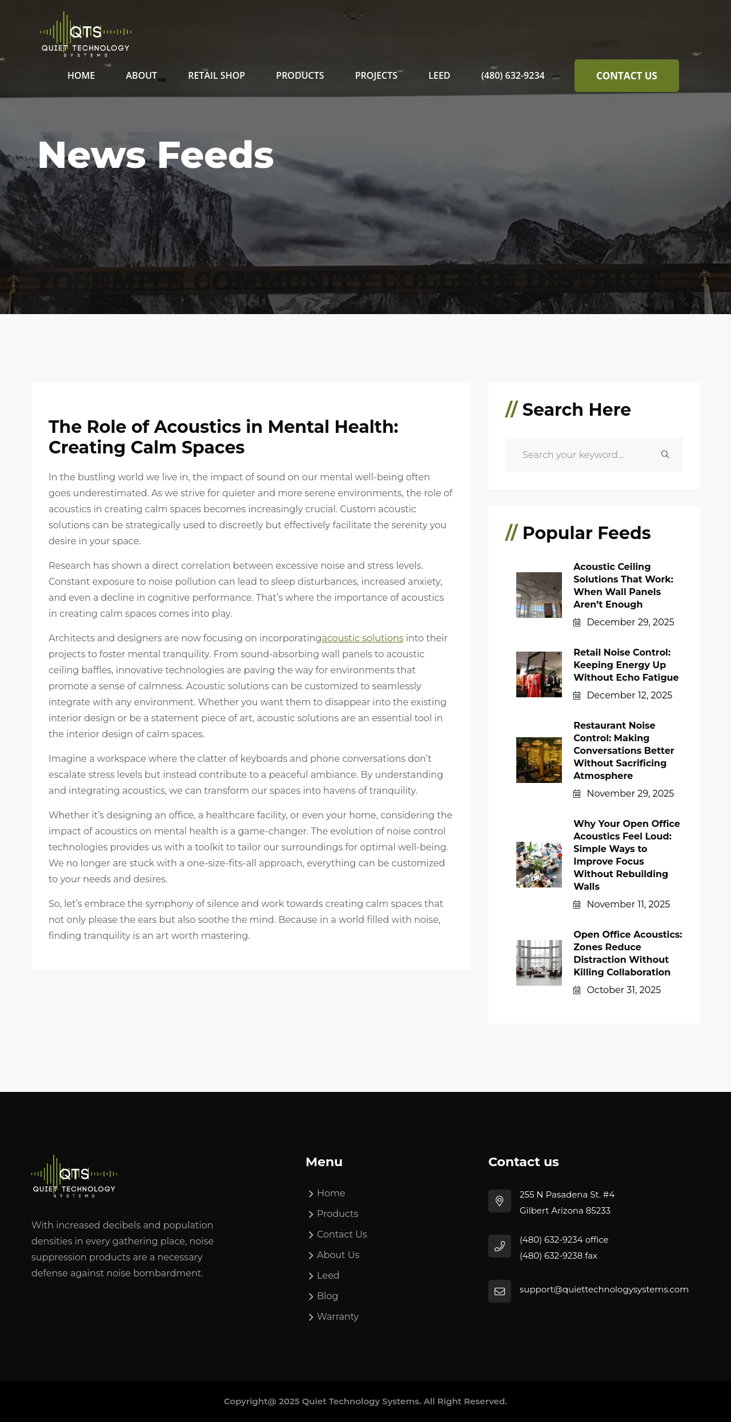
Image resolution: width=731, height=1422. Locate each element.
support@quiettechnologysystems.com (604, 1289)
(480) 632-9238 (551, 1255)
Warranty (338, 1316)
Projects (376, 75)
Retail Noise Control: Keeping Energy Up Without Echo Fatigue (626, 665)
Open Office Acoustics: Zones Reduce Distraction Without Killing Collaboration (627, 953)
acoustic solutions (362, 638)
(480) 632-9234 (513, 75)
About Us (338, 1255)
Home (81, 75)
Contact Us (626, 75)
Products (300, 75)
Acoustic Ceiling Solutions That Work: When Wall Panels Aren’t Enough (623, 585)
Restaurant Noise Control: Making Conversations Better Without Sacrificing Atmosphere (623, 750)
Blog (327, 1296)
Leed (439, 75)
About (142, 75)
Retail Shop (216, 75)
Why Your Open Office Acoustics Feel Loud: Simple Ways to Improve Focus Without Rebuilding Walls (626, 855)
